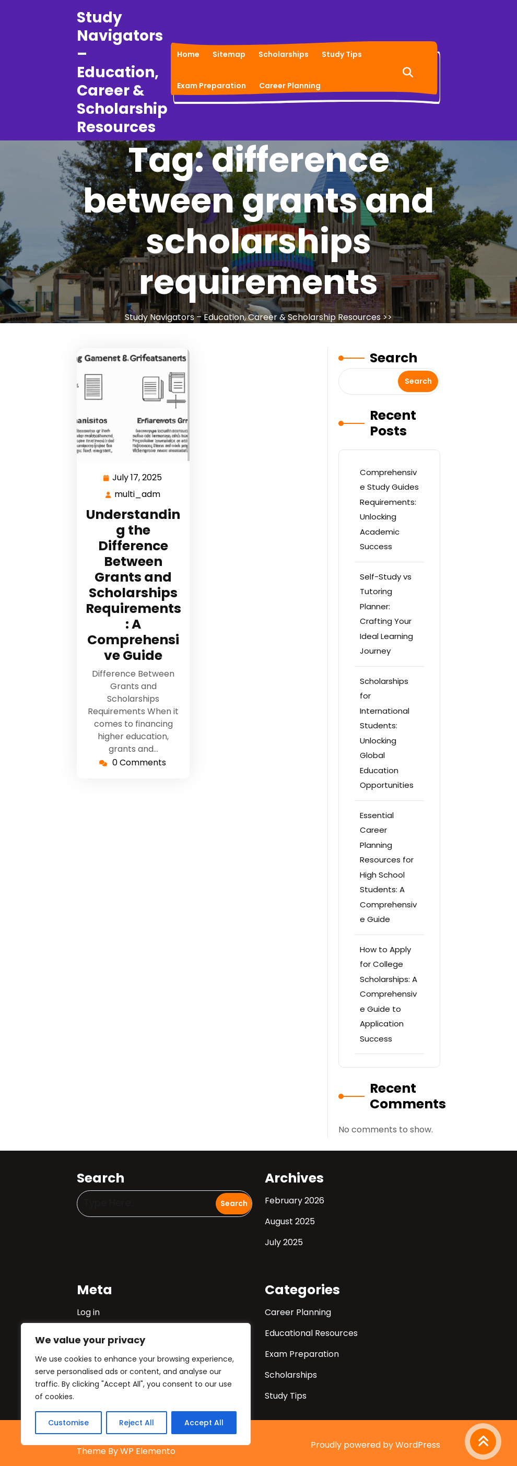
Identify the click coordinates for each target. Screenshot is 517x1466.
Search (393, 358)
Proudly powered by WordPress (375, 1445)
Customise (68, 1422)
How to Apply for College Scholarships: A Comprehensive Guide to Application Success (388, 994)
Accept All (204, 1422)
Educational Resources (311, 1333)
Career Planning (290, 85)
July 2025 (284, 1242)
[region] (136, 1384)
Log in (88, 1312)
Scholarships (283, 54)
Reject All (136, 1422)
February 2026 (294, 1201)
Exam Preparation (211, 85)
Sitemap (229, 54)
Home (188, 54)
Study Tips (342, 54)
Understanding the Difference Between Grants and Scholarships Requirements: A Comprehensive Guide (133, 585)
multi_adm (137, 493)
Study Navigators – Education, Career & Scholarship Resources (122, 72)
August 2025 (290, 1221)
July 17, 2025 (137, 476)
